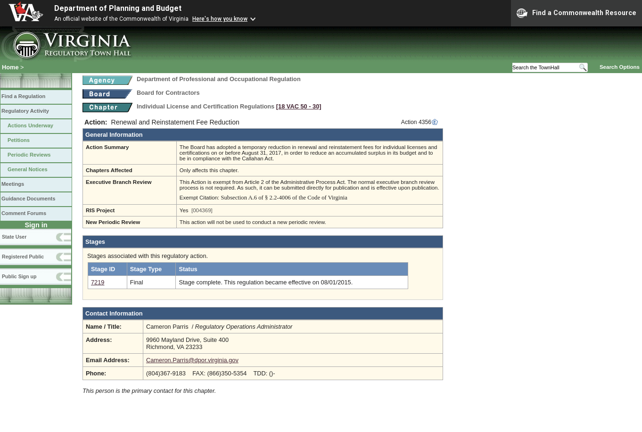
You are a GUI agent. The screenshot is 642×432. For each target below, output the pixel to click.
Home (10, 67)
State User (14, 237)
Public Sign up (19, 276)
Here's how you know (219, 19)
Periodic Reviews (29, 155)
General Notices (28, 169)
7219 (97, 282)
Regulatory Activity (25, 111)
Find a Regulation (23, 96)
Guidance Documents (28, 198)
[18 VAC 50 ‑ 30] (298, 106)
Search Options (620, 67)
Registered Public (23, 256)
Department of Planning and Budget (117, 8)
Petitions (19, 140)
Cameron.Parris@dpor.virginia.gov (192, 360)
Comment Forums (23, 213)
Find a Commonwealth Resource (576, 13)
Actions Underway (30, 125)
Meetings (12, 184)
